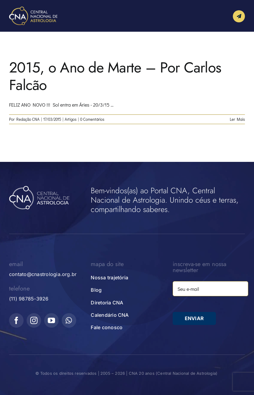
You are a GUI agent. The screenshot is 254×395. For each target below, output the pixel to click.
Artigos (71, 119)
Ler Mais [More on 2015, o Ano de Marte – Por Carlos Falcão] (237, 119)
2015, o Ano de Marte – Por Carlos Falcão (115, 76)
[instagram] (34, 320)
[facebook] (16, 320)
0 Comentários (92, 119)
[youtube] (51, 320)
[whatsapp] (69, 320)
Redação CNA (28, 119)
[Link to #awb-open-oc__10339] (239, 16)
